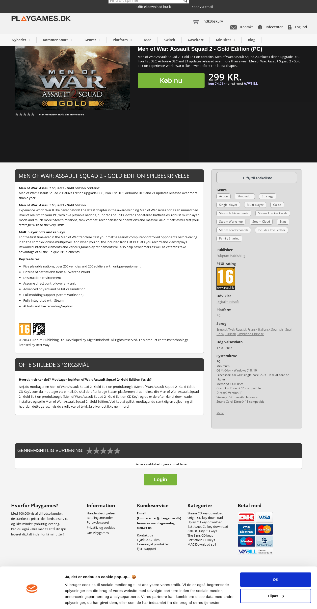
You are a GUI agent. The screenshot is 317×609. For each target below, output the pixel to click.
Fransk (252, 329)
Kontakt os (145, 535)
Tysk (231, 329)
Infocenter (270, 27)
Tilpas (275, 579)
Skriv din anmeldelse (71, 114)
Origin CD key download (205, 517)
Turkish (230, 334)
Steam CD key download (205, 513)
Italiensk (264, 329)
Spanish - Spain (282, 329)
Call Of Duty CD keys (202, 531)
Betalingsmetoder (100, 517)
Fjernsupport (146, 548)
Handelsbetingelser (101, 513)
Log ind (297, 27)
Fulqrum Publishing (230, 255)
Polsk (220, 334)
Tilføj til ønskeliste (257, 178)
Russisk (241, 329)
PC (218, 315)
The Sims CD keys (200, 535)
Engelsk (222, 329)
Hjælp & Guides (148, 539)
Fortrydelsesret (98, 522)
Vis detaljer (75, 599)
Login (160, 479)
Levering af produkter (153, 544)
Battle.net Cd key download (207, 526)
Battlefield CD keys (201, 540)
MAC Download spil (201, 544)
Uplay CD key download (204, 522)
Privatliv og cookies (101, 527)
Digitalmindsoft (227, 301)
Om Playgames (98, 532)
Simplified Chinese (250, 334)
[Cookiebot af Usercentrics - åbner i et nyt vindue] (32, 599)
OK (276, 563)
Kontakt (241, 27)
